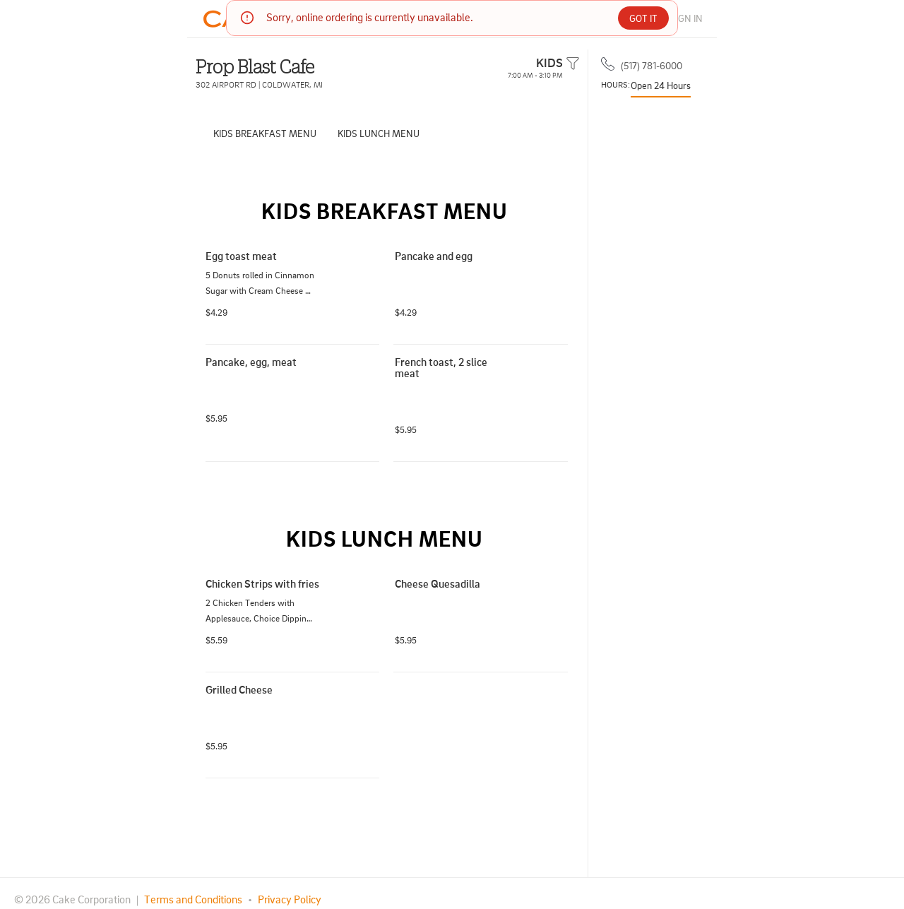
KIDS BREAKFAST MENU (264, 133)
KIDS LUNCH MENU (379, 133)
